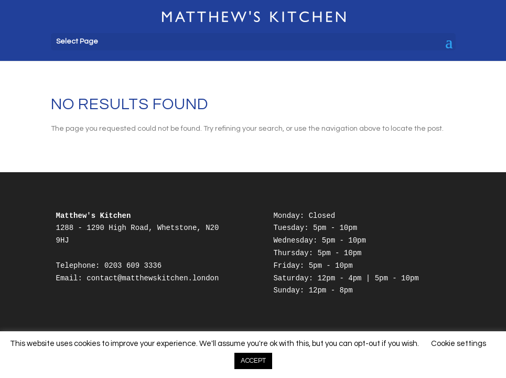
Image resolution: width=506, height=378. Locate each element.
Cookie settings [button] (458, 344)
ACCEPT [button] (253, 360)
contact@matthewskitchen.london (153, 278)
